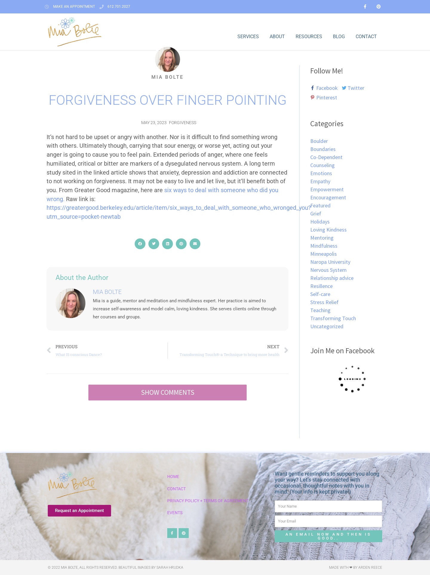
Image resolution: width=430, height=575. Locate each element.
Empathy (320, 181)
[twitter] (355, 88)
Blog (339, 36)
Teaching (320, 310)
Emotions (321, 173)
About (277, 36)
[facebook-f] (325, 88)
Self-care (320, 294)
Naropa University (330, 261)
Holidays (320, 221)
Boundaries (323, 149)
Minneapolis (323, 253)
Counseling (322, 165)
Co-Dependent (326, 157)
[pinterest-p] (323, 97)
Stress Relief (324, 302)
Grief (315, 213)
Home (173, 476)
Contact (366, 36)
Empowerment (327, 189)
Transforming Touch (333, 318)
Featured (320, 205)
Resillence (321, 286)
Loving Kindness (328, 229)
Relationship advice (332, 278)
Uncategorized (326, 326)
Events (174, 512)
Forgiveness (182, 122)
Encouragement (328, 197)
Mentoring (322, 237)
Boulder (319, 141)
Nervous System (328, 269)
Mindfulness (323, 245)
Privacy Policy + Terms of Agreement (207, 500)
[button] (140, 243)
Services (248, 36)
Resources (309, 36)
